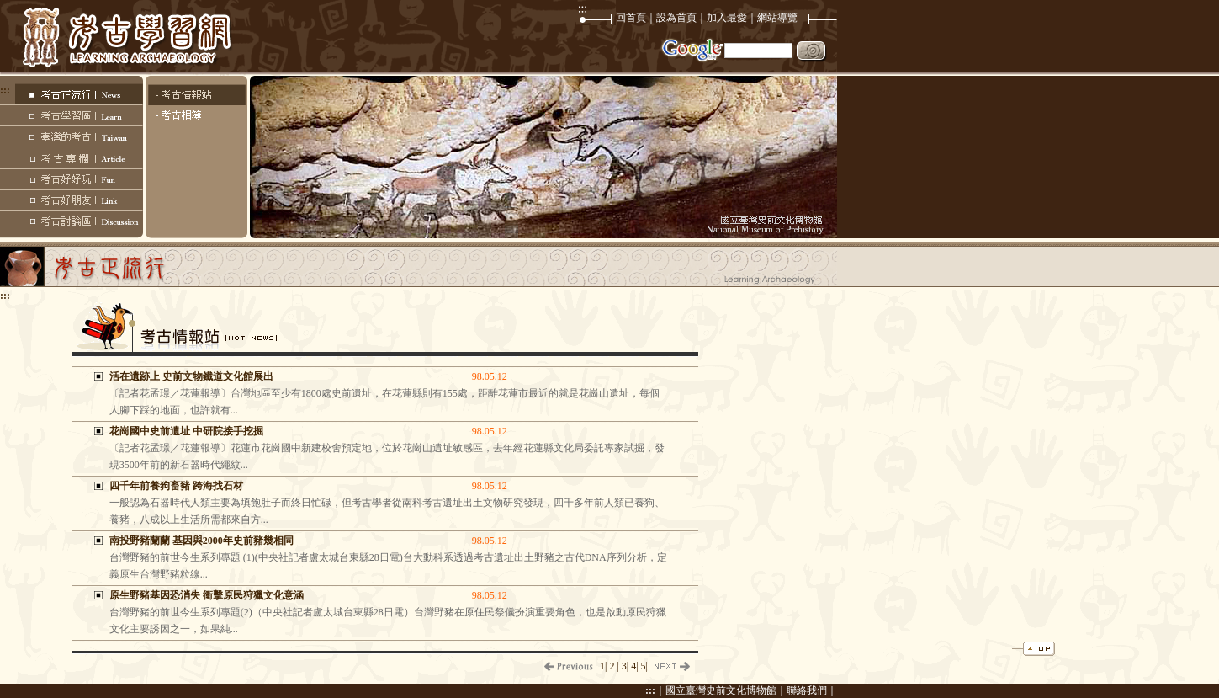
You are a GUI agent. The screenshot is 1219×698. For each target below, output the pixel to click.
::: (650, 690)
